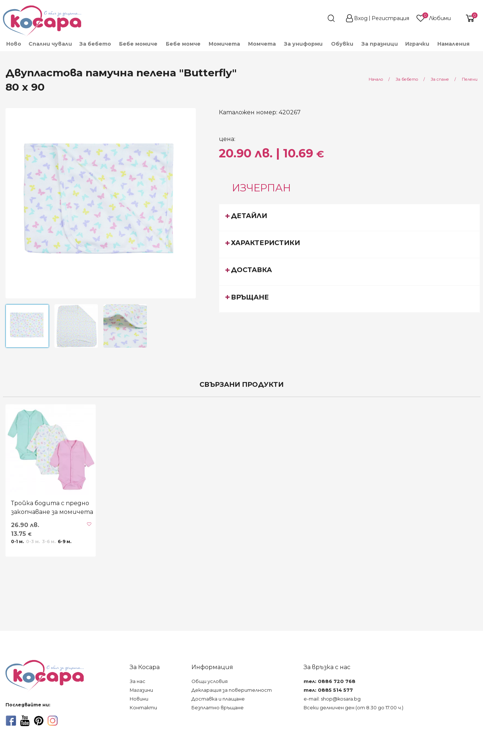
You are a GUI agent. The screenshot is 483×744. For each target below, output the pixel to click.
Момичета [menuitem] (224, 44)
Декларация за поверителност (231, 690)
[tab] (349, 217)
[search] (318, 18)
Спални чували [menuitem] (50, 44)
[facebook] (10, 720)
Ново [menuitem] (13, 44)
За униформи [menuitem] (303, 44)
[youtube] (24, 720)
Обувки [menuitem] (342, 44)
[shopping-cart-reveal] (467, 18)
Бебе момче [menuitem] (183, 44)
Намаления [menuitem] (453, 44)
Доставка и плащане (218, 699)
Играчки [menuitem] (417, 44)
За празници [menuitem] (379, 44)
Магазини (141, 690)
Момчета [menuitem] (262, 44)
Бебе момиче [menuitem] (138, 44)
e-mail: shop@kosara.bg (332, 699)
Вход (361, 18)
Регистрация (390, 18)
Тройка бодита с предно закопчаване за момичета (52, 507)
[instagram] (52, 720)
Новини (139, 699)
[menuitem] (477, 47)
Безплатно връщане (217, 707)
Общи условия (209, 681)
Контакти (143, 707)
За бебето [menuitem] (95, 44)
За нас (137, 681)
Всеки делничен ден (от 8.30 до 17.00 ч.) (353, 707)
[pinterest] (38, 720)
